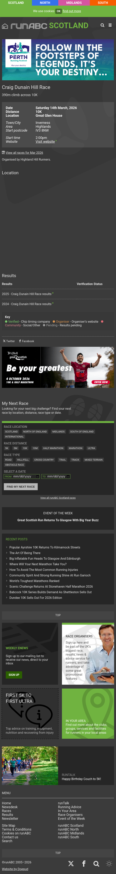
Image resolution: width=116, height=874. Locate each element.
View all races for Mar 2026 (24, 153)
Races (6, 811)
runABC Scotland (71, 825)
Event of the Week (71, 819)
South (103, 3)
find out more (72, 11)
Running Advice (69, 807)
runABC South (68, 837)
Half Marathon (53, 448)
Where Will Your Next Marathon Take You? (38, 564)
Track (75, 459)
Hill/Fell (23, 459)
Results (7, 815)
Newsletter (10, 819)
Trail (62, 459)
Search (7, 841)
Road (8, 459)
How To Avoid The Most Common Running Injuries (43, 570)
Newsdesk (10, 807)
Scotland (16, 3)
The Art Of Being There (24, 553)
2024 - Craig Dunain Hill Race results (27, 304)
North (45, 3)
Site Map (8, 825)
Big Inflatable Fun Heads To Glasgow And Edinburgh (44, 558)
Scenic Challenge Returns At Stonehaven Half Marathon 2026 (51, 586)
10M (35, 448)
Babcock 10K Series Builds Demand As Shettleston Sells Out (50, 592)
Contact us (10, 837)
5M (15, 448)
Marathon (75, 448)
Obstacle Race (14, 464)
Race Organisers (70, 815)
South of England (82, 431)
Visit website (45, 142)
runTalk (63, 803)
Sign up (14, 675)
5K (6, 448)
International (14, 436)
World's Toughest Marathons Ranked (34, 581)
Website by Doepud (15, 869)
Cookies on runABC (16, 833)
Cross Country (44, 459)
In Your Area (67, 811)
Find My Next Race (21, 486)
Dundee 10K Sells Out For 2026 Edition (35, 598)
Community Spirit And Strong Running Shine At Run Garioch (50, 575)
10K (25, 448)
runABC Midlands (71, 833)
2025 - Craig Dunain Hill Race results (27, 294)
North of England (35, 431)
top (58, 615)
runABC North (68, 829)
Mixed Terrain (94, 459)
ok (58, 11)
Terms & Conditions (16, 829)
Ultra (91, 448)
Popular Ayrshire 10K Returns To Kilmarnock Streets (44, 547)
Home (6, 803)
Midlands (74, 3)
